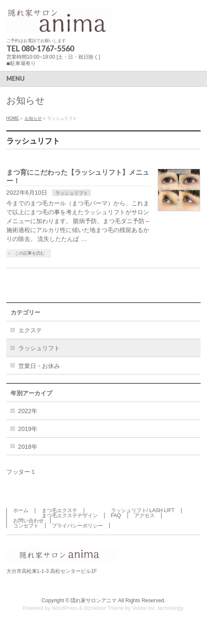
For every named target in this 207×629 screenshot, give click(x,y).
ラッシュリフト (71, 193)
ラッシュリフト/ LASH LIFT (143, 510)
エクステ (30, 330)
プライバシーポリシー (77, 526)
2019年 (27, 428)
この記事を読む (30, 253)
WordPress (65, 608)
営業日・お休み (39, 366)
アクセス (144, 515)
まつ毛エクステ (59, 510)
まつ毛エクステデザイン (70, 515)
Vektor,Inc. (144, 608)
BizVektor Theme (104, 608)
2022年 (27, 411)
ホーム (20, 510)
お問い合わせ (28, 521)
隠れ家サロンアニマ (93, 601)
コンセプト (26, 526)
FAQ (116, 515)
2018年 (27, 446)
